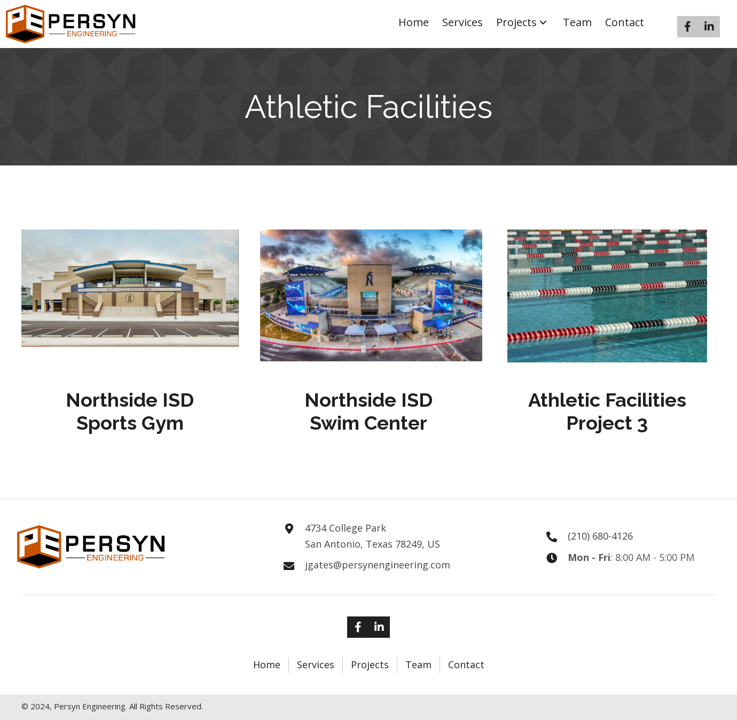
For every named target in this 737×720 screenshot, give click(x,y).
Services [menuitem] (315, 664)
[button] (543, 23)
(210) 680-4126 (600, 535)
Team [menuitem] (418, 664)
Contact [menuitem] (466, 664)
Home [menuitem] (266, 664)
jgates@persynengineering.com (377, 564)
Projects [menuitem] (370, 664)
